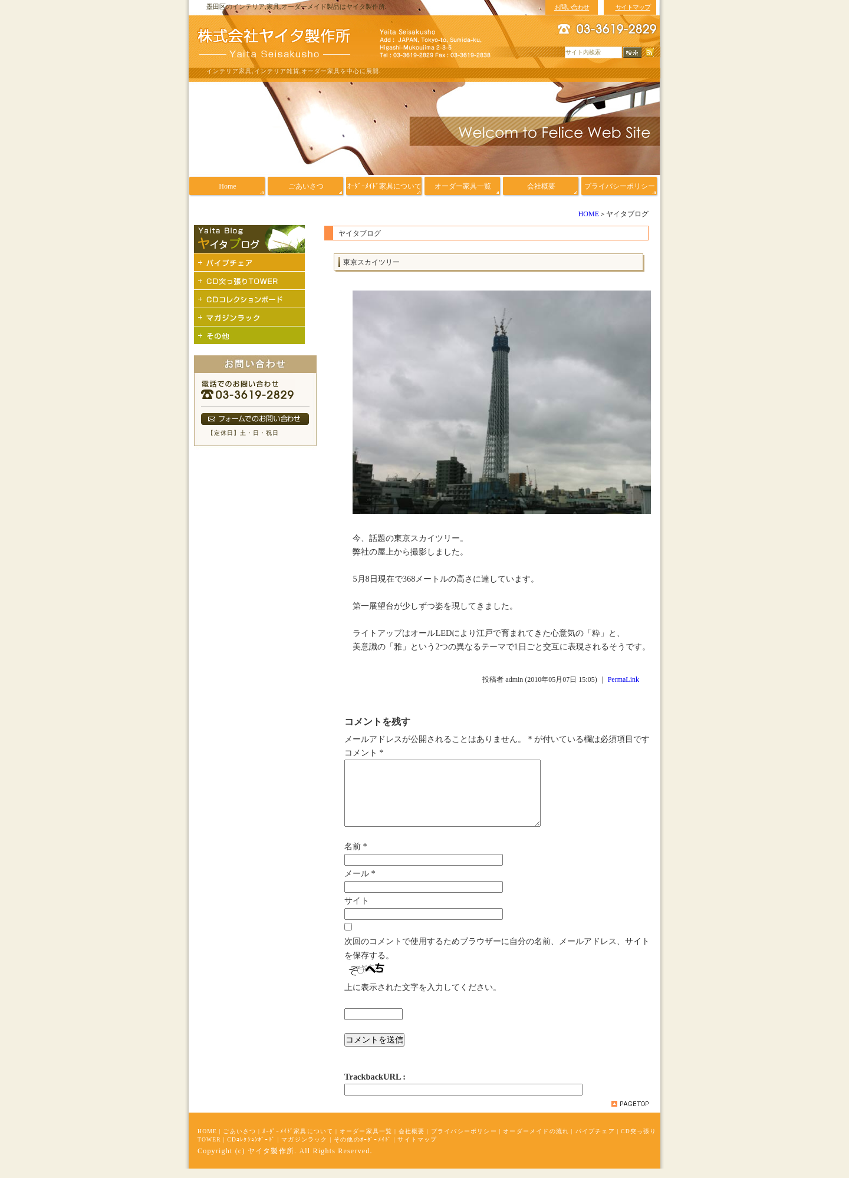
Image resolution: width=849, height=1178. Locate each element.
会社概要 (412, 1140)
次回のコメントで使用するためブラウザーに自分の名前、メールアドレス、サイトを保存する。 (497, 957)
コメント (364, 752)
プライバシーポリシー (464, 1140)
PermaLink (623, 679)
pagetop (630, 1113)
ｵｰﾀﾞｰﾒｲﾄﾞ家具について (298, 1140)
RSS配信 (650, 52)
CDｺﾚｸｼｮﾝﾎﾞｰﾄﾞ (251, 1149)
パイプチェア (595, 1140)
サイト (356, 910)
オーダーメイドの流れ (536, 1140)
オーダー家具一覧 (366, 1140)
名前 (355, 855)
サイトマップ (417, 1149)
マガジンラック (304, 1149)
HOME (588, 214)
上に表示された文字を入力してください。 (422, 996)
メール (360, 882)
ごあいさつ (239, 1140)
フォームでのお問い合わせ (255, 419)
